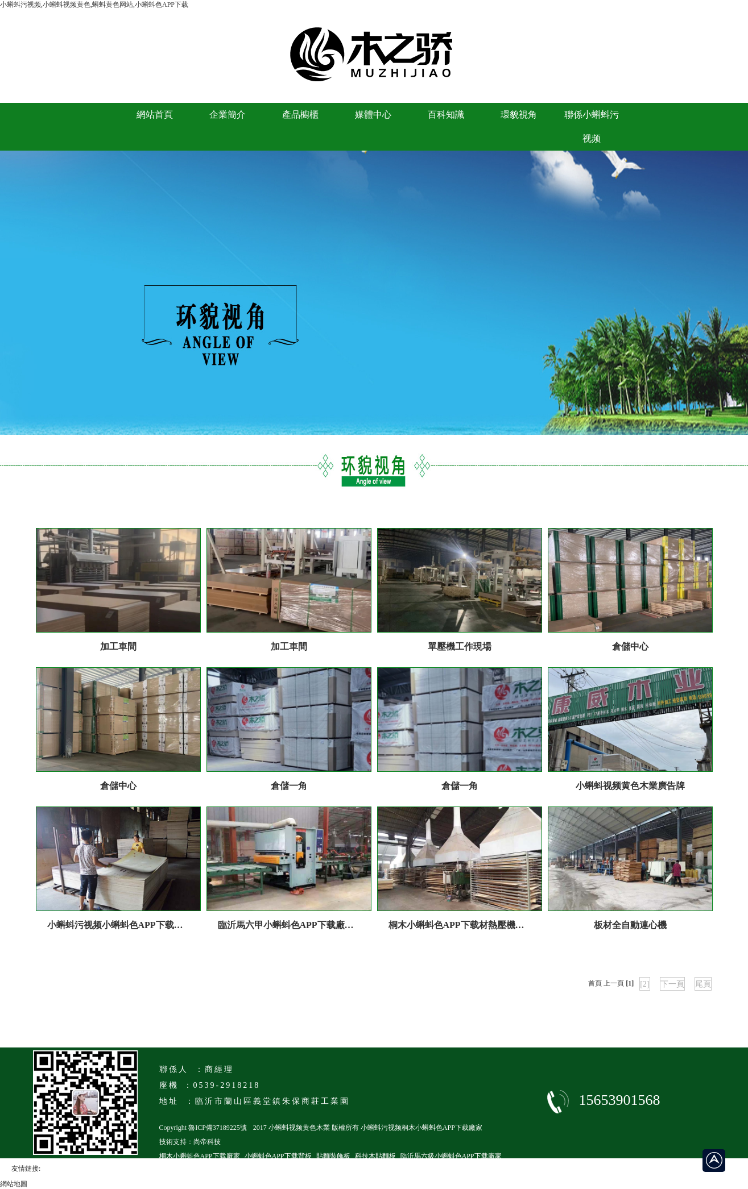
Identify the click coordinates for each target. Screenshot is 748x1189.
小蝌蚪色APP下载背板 (278, 1156)
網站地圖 (13, 1184)
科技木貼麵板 (375, 1156)
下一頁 (672, 984)
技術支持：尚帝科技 (190, 1142)
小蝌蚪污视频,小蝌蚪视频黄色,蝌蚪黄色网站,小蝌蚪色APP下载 (94, 5)
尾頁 (703, 984)
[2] (644, 984)
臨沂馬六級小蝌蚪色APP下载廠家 (451, 1156)
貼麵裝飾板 (333, 1156)
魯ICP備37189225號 (217, 1128)
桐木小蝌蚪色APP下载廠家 (199, 1156)
